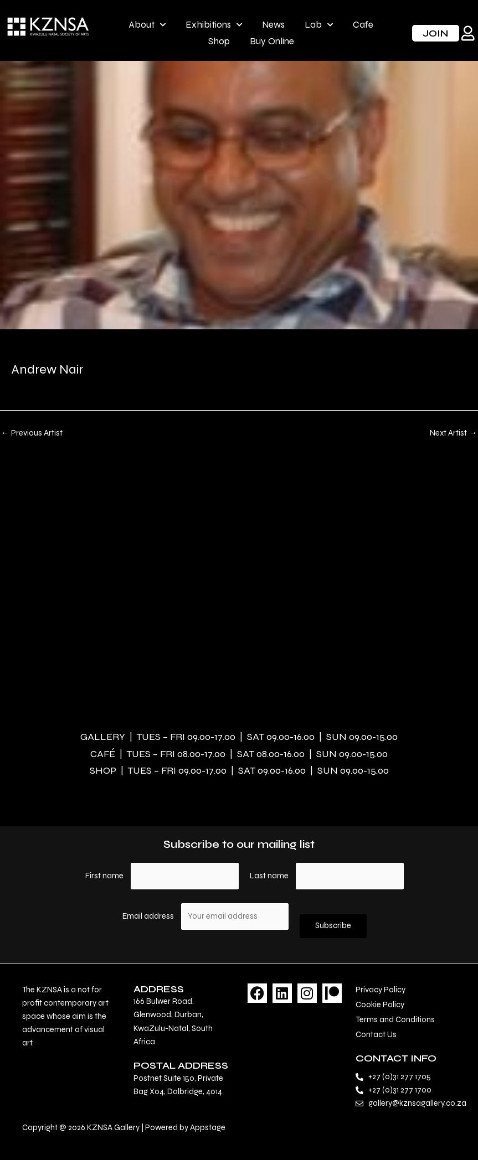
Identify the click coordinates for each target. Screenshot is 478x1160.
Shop (219, 41)
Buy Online (272, 41)
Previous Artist (32, 433)
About (147, 25)
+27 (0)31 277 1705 (399, 1076)
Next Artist (453, 433)
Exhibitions (214, 25)
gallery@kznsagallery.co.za (417, 1103)
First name (104, 876)
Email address (149, 916)
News (273, 24)
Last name (269, 876)
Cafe (363, 24)
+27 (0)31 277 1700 (399, 1090)
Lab (319, 25)
